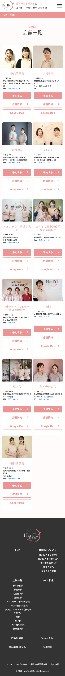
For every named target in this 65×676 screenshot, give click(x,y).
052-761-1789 (44, 162)
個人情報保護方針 (39, 664)
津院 (48, 306)
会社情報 (55, 664)
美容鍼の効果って (48, 562)
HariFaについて (47, 549)
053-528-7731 (44, 240)
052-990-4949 (14, 162)
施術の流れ (48, 566)
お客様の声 (17, 638)
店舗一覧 (17, 580)
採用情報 (48, 647)
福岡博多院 (17, 463)
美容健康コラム (17, 647)
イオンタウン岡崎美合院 (17, 228)
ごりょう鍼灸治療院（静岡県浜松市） (48, 228)
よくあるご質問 (48, 570)
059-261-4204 (44, 316)
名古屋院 (17, 150)
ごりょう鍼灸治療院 (18, 605)
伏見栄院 (48, 73)
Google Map (17, 112)
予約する (17, 95)
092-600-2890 (14, 478)
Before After (48, 638)
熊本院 (17, 386)
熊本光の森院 (48, 386)
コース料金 (48, 580)
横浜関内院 (17, 73)
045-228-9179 (14, 88)
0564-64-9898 (14, 242)
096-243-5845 (44, 399)
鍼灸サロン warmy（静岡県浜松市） (17, 308)
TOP (17, 549)
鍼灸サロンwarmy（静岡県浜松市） (18, 611)
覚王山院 (48, 150)
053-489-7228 (14, 322)
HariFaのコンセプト (48, 554)
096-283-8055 (14, 399)
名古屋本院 (18, 593)
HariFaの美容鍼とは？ (48, 558)
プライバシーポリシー (16, 664)
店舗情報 (17, 104)
